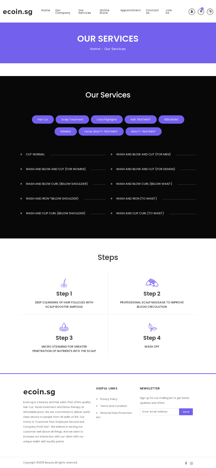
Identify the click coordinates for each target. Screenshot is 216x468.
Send (186, 412)
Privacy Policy (106, 399)
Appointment (130, 10)
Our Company (63, 11)
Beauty (49, 462)
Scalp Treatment (72, 119)
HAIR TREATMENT (140, 119)
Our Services (84, 11)
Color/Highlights (107, 119)
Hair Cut (43, 119)
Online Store (104, 11)
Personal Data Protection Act (114, 415)
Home (45, 10)
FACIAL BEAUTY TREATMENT (101, 131)
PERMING (65, 131)
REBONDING (171, 119)
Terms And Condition (111, 406)
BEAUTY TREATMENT (143, 131)
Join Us (169, 11)
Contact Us (152, 11)
